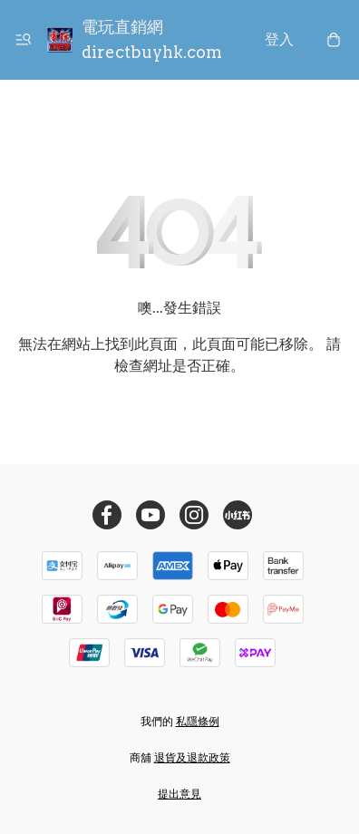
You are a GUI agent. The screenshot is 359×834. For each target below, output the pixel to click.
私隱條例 (197, 721)
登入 (279, 39)
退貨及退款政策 (192, 757)
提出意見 (179, 793)
